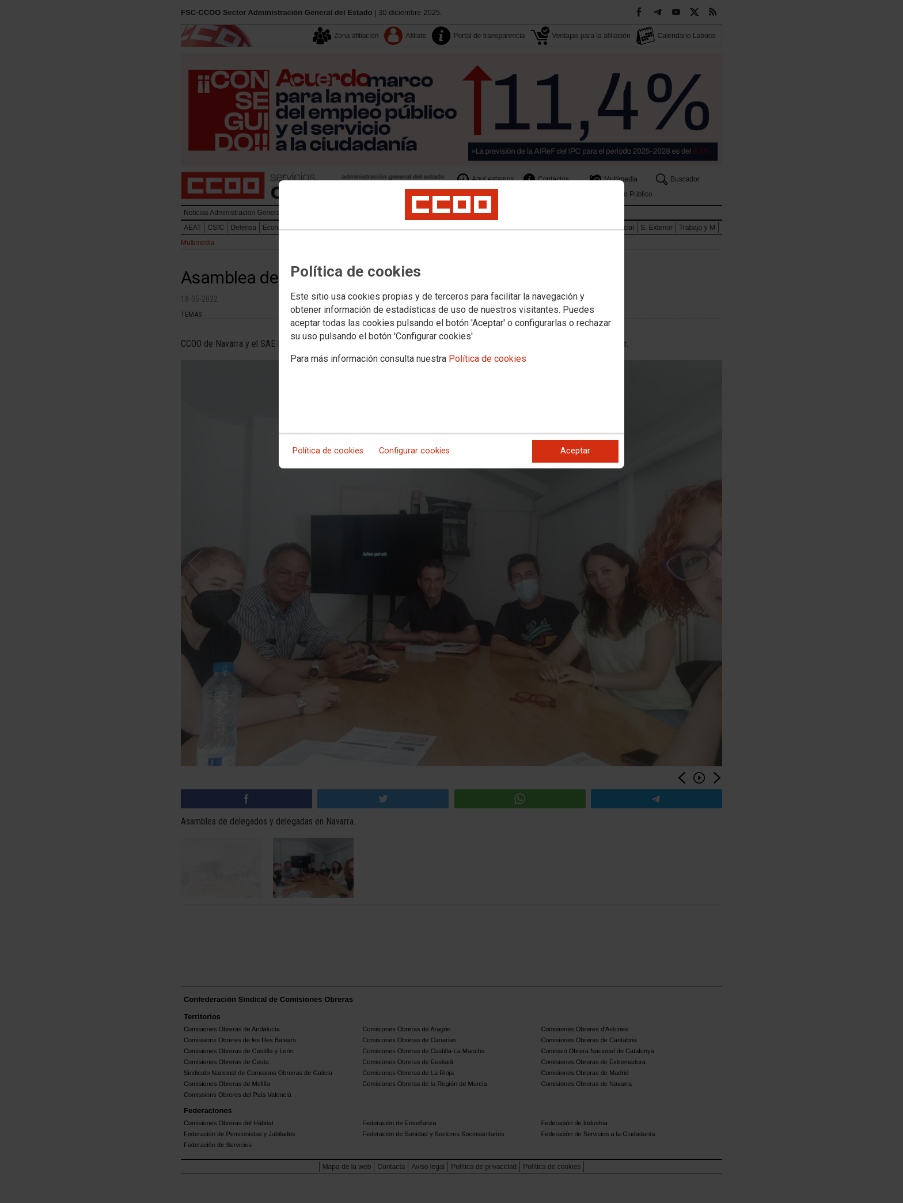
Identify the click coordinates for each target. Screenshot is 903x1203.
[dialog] (451, 324)
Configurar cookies (414, 451)
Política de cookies (487, 358)
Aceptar (575, 451)
